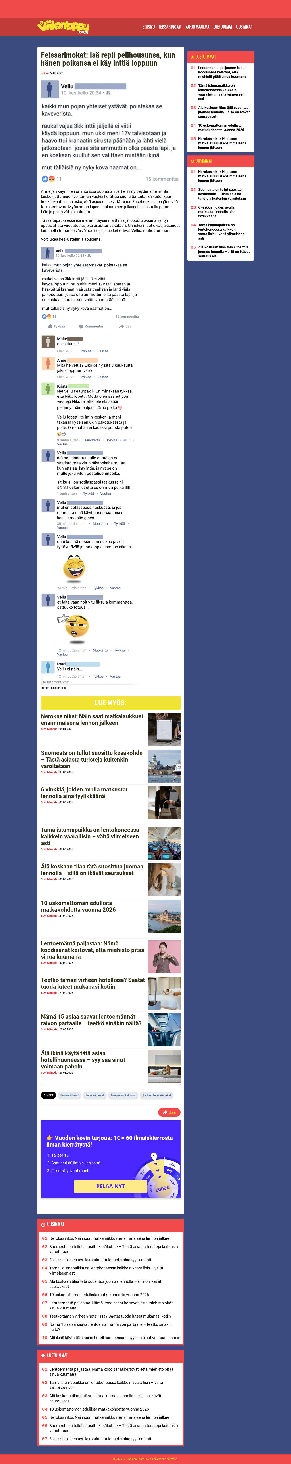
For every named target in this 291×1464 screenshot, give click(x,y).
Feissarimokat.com (123, 1095)
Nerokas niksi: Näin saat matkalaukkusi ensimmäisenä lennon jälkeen (92, 719)
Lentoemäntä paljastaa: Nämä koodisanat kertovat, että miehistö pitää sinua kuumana (92, 950)
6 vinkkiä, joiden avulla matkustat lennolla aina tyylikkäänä (84, 792)
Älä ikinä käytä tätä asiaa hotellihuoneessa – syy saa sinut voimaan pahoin (83, 1060)
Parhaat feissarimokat (157, 1095)
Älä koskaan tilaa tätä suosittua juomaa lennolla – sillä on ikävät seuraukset (92, 869)
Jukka (45, 73)
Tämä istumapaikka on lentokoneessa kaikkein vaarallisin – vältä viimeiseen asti (90, 836)
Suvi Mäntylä (49, 729)
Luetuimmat (222, 27)
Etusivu (149, 27)
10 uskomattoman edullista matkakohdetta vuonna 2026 (78, 906)
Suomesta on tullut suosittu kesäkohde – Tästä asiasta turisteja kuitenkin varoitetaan (92, 759)
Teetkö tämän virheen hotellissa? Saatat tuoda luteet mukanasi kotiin (93, 983)
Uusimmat (244, 27)
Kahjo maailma (197, 27)
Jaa (169, 1112)
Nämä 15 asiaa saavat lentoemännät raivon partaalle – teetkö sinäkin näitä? (91, 1020)
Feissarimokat (170, 27)
